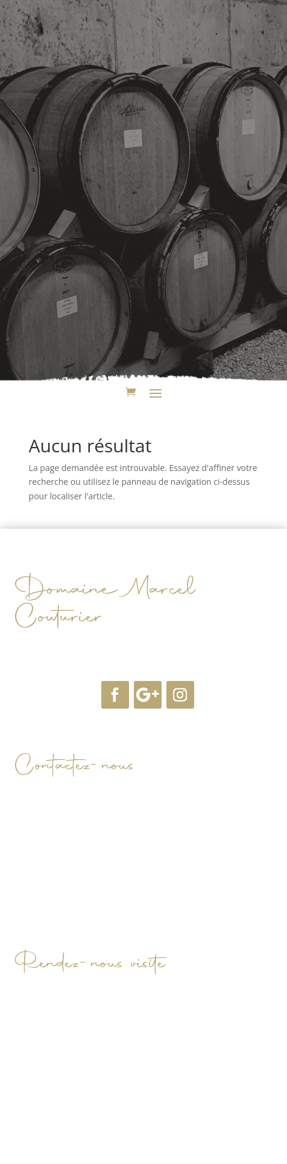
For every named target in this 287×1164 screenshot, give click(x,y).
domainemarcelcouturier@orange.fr (123, 805)
